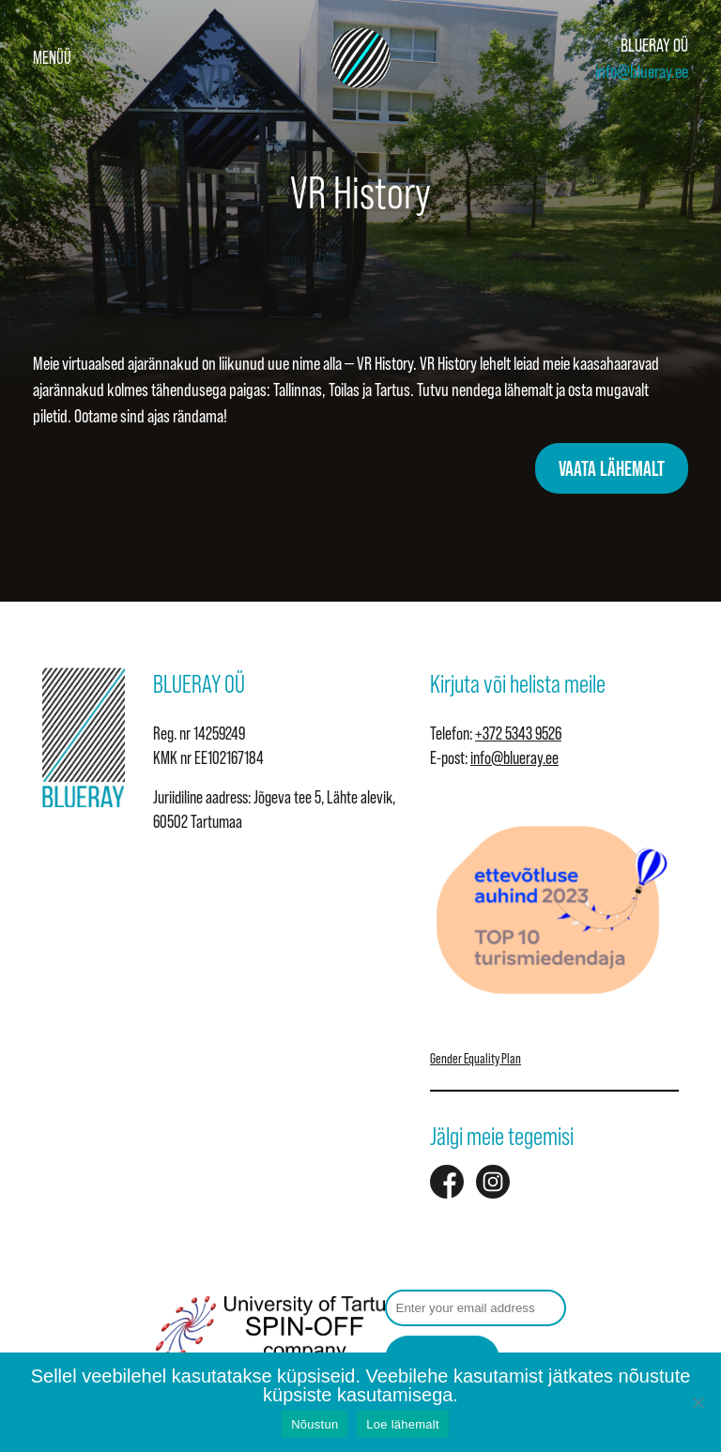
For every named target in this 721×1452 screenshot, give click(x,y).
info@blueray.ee (641, 71)
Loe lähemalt (402, 1424)
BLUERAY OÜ (654, 45)
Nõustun (314, 1424)
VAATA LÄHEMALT (612, 468)
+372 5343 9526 (518, 733)
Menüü (52, 58)
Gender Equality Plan (475, 1058)
